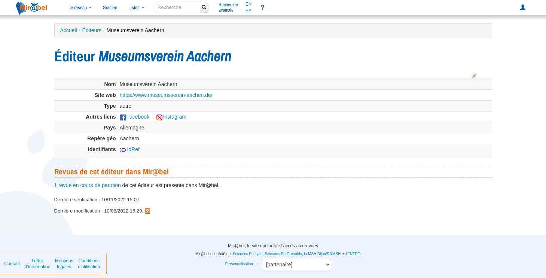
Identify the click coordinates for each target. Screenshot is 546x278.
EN (248, 4)
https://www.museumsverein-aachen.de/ (166, 95)
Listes (136, 7)
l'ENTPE (353, 254)
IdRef (130, 149)
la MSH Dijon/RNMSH (322, 254)
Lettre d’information (38, 263)
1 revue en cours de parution (87, 185)
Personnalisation (239, 264)
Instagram (171, 117)
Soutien (110, 7)
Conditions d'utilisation (89, 263)
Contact (12, 263)
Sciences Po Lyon (248, 254)
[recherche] (177, 7)
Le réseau (80, 7)
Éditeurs (91, 30)
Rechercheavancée (228, 7)
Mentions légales (64, 263)
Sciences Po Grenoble (283, 254)
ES (248, 10)
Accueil (68, 30)
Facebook (134, 117)
